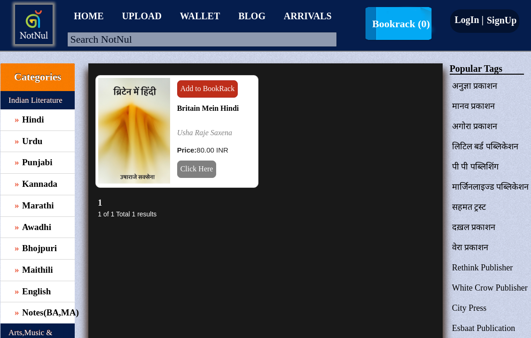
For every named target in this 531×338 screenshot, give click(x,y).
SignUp (500, 20)
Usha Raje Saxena (204, 133)
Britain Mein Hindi (208, 108)
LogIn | (469, 20)
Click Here (196, 169)
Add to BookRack (207, 88)
